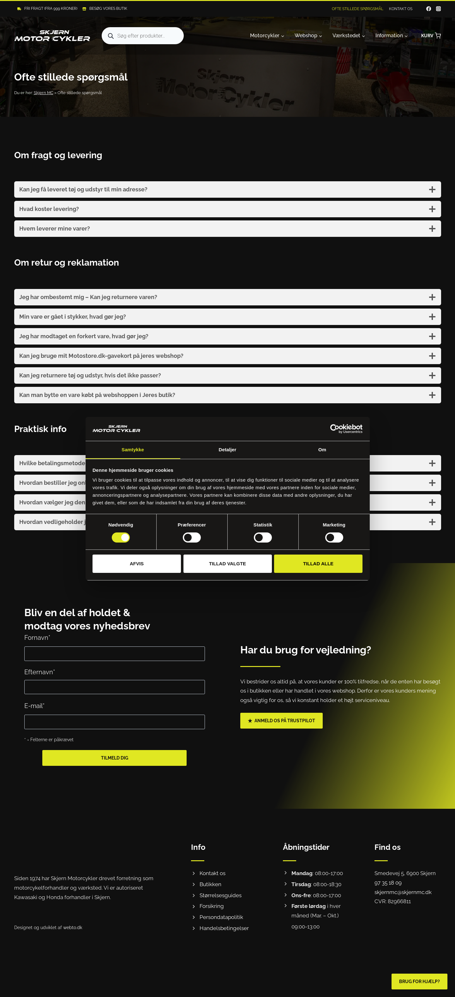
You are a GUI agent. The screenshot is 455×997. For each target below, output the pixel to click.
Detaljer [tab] (227, 449)
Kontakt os (400, 9)
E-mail (34, 706)
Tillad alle (318, 564)
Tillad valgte (227, 564)
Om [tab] (322, 449)
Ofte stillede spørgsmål (357, 9)
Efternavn (39, 672)
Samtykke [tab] (133, 449)
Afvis (137, 564)
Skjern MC (43, 92)
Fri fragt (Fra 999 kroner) (50, 8)
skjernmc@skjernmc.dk (403, 892)
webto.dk (72, 927)
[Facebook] (429, 9)
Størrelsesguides (221, 895)
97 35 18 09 (388, 883)
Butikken (210, 884)
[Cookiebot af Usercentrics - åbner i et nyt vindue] (334, 428)
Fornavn (37, 637)
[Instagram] (438, 9)
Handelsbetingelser (224, 928)
